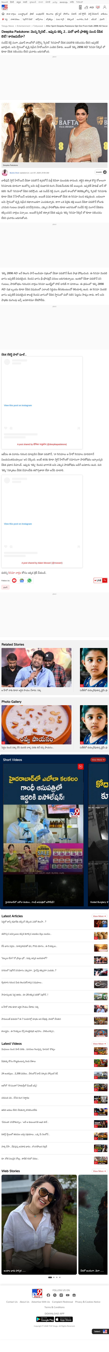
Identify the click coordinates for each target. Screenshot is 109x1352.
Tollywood (38, 26)
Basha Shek (14, 172)
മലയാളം (64, 1)
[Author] (4, 172)
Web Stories (10, 1171)
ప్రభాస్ (102, 19)
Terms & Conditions (54, 1307)
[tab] (50, 1277)
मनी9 (72, 1)
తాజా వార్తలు (11, 14)
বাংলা (40, 1)
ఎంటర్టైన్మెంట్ (23, 14)
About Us (24, 1302)
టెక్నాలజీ (70, 19)
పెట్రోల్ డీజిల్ (27, 19)
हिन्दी (12, 1)
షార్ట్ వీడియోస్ (93, 14)
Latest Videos (11, 1043)
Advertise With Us (41, 1302)
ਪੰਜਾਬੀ (47, 1)
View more (98, 760)
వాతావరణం (15, 19)
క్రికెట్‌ (32, 14)
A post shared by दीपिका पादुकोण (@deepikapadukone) (42, 444)
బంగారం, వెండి (82, 19)
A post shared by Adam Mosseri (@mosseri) (42, 563)
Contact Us (12, 1302)
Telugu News (7, 26)
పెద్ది (6, 19)
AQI (92, 7)
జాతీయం (104, 14)
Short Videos (12, 759)
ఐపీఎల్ (94, 19)
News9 (4, 1)
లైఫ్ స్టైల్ (58, 14)
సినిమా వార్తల (15, 572)
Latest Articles (12, 916)
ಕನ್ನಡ (19, 1)
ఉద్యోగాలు (39, 19)
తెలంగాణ (49, 14)
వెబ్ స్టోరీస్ (82, 14)
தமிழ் (55, 1)
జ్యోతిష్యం (49, 19)
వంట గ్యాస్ (60, 19)
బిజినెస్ (74, 14)
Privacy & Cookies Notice (87, 1302)
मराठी (25, 1)
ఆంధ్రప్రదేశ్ (40, 14)
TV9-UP (79, 1)
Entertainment (23, 26)
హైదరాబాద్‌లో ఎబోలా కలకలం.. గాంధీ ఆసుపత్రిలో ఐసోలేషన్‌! (29, 902)
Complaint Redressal (62, 1302)
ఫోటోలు (67, 14)
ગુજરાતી (32, 1)
